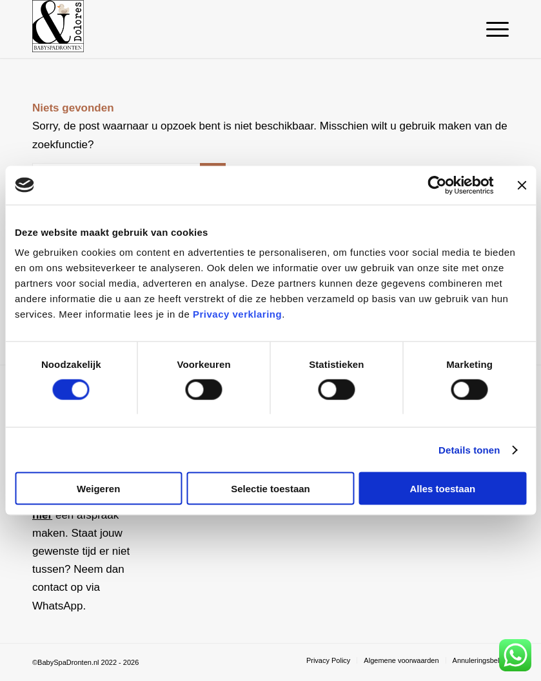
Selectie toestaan (270, 488)
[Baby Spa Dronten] (58, 29)
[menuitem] (491, 29)
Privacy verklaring (237, 314)
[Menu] (491, 29)
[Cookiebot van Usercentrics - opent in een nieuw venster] (436, 185)
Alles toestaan (442, 488)
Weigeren (98, 488)
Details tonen (469, 449)
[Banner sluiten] (521, 184)
